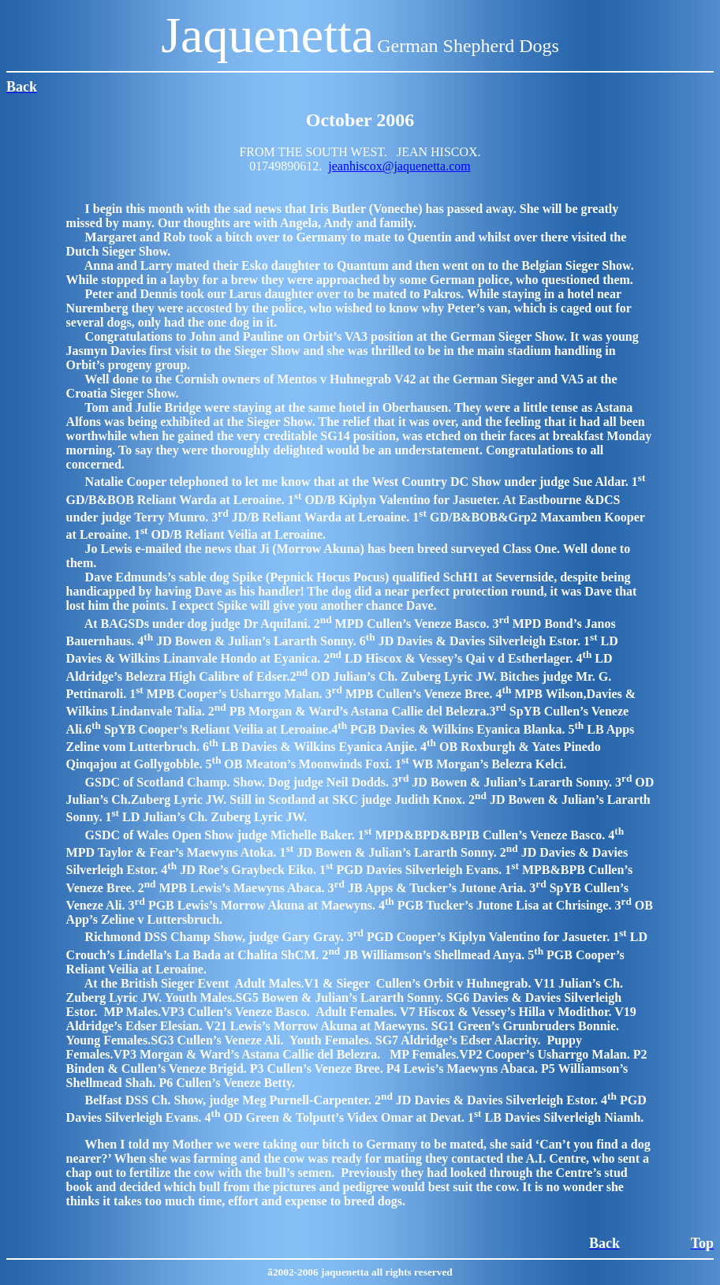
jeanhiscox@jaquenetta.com (399, 166)
